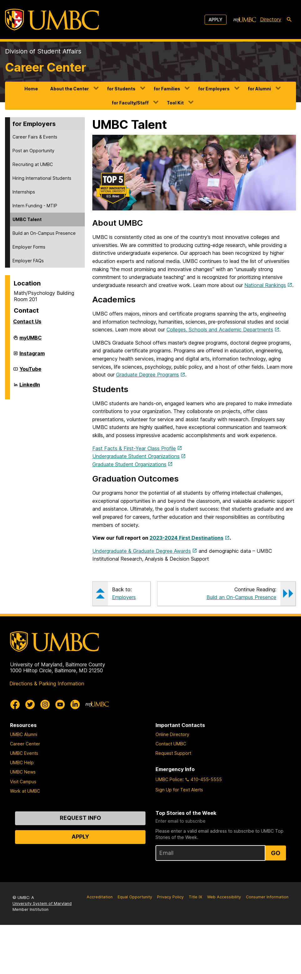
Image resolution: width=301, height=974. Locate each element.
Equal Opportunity (135, 897)
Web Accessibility (224, 897)
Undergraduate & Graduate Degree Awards (141, 551)
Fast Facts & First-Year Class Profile (134, 448)
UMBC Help (22, 762)
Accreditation (100, 897)
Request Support (173, 753)
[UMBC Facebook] (15, 704)
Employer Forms (29, 247)
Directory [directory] (270, 19)
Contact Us (27, 321)
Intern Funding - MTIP (35, 205)
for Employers (214, 88)
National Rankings (265, 285)
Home (31, 88)
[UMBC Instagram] (45, 704)
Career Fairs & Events (35, 136)
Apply (215, 19)
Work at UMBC (25, 791)
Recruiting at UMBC (33, 164)
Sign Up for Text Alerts (179, 789)
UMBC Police (169, 779)
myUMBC (30, 340)
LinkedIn (29, 387)
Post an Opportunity (33, 150)
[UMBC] (52, 19)
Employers (124, 597)
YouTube (30, 371)
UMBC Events (24, 753)
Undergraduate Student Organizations (136, 456)
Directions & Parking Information (46, 683)
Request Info (80, 818)
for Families (167, 88)
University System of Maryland (42, 903)
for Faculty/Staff (130, 102)
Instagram (32, 356)
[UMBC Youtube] (60, 704)
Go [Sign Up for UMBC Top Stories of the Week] (275, 853)
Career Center (45, 67)
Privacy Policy (170, 897)
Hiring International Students (42, 178)
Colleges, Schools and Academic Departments (219, 329)
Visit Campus (23, 781)
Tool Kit (175, 102)
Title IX (195, 897)
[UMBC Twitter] (30, 704)
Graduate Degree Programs (147, 374)
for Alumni (259, 88)
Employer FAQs (28, 260)
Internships (24, 191)
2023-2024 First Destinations (186, 538)
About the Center (69, 88)
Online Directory (172, 734)
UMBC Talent (27, 219)
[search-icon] (289, 20)
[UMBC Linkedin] (75, 704)
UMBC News (23, 772)
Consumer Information (267, 897)
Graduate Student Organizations (129, 464)
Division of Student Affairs (43, 51)
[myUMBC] (245, 20)
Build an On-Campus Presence (44, 233)
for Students (121, 88)
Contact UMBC (171, 743)
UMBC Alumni (23, 734)
